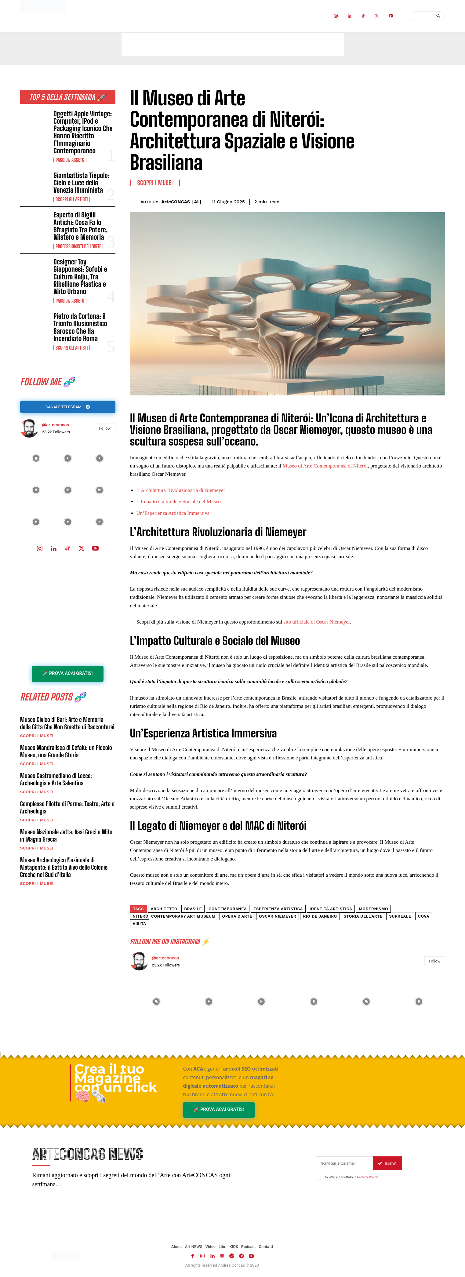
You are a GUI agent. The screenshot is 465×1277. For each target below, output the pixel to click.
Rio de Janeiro (320, 916)
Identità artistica (331, 909)
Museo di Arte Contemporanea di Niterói (325, 466)
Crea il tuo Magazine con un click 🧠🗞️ (115, 1082)
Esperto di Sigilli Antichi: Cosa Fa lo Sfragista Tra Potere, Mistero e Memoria (80, 226)
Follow (105, 429)
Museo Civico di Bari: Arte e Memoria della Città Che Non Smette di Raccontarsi (67, 724)
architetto (164, 909)
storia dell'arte (363, 916)
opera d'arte (237, 916)
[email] (344, 1164)
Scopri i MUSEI (36, 737)
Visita (139, 923)
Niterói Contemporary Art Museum (174, 916)
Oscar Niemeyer (277, 916)
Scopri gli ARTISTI (72, 199)
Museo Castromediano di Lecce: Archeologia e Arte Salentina (56, 780)
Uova (423, 916)
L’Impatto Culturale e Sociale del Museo (178, 501)
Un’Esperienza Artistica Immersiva (173, 513)
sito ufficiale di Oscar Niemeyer (317, 622)
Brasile (193, 909)
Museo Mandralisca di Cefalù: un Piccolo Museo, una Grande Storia (66, 752)
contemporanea (228, 909)
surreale (400, 916)
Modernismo (373, 909)
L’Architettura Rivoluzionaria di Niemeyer (180, 490)
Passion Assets (70, 160)
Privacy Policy (367, 1178)
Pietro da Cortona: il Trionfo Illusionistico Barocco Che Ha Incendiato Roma (80, 327)
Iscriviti (388, 1164)
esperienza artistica (278, 909)
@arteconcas (55, 425)
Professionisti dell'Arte (78, 246)
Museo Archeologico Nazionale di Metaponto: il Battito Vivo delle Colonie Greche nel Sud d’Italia (64, 869)
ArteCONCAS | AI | (181, 202)
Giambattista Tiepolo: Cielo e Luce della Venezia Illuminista (81, 182)
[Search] (438, 16)
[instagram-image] (36, 459)
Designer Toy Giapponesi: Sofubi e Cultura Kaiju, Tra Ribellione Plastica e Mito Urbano (80, 277)
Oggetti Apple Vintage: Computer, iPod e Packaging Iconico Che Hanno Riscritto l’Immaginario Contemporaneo (83, 132)
